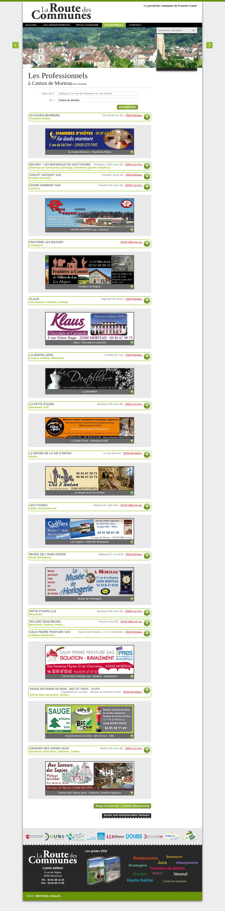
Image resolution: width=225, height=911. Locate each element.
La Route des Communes (61, 11)
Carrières (34, 188)
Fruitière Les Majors (89, 271)
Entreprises (114, 24)
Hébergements (187, 863)
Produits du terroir (40, 178)
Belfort (157, 873)
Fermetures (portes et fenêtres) (92, 167)
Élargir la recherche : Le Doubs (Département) (122, 805)
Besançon (174, 857)
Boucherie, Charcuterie (42, 751)
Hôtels (33, 508)
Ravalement (48, 635)
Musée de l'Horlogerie (89, 583)
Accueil (31, 24)
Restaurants (145, 858)
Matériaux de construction (44, 167)
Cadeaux (63, 302)
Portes (59, 624)
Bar (55, 508)
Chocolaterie (36, 302)
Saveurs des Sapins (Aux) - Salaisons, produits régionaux (89, 777)
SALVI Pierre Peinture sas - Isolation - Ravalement (89, 661)
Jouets (64, 694)
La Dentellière (89, 380)
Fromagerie (36, 245)
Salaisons (63, 751)
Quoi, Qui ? (48, 93)
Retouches (58, 358)
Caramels (51, 302)
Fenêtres (49, 624)
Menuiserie (35, 624)
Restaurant (35, 407)
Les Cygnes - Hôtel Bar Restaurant (89, 530)
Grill (46, 407)
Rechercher (127, 107)
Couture (34, 358)
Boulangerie (138, 865)
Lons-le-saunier (175, 881)
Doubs (139, 874)
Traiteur (75, 751)
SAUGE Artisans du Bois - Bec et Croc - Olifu (89, 720)
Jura (162, 862)
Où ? (51, 100)
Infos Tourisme (87, 24)
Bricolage (67, 167)
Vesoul (180, 874)
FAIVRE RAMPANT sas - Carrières (89, 214)
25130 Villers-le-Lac (131, 242)
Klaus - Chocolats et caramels (89, 328)
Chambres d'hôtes (40, 118)
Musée (33, 456)
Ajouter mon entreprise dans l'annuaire (126, 815)
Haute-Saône (140, 880)
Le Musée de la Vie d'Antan (89, 480)
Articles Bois (36, 694)
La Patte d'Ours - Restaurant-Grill (89, 429)
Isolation (34, 635)
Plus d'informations (147, 117)
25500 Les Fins (133, 164)
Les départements (56, 24)
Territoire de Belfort (167, 868)
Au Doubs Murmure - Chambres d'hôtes (89, 140)
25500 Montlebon (132, 453)
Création (45, 358)
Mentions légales (47, 896)
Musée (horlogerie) (40, 557)
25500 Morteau (134, 115)
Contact (135, 24)
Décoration (52, 694)
